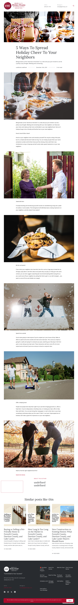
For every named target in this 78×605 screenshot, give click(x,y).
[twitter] (11, 592)
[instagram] (8, 592)
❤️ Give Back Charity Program (43, 569)
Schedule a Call (44, 581)
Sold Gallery (60, 581)
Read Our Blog (52, 575)
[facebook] (4, 592)
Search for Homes (51, 568)
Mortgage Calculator (51, 581)
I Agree (69, 600)
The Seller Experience (68, 575)
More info (36, 601)
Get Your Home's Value (43, 575)
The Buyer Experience (60, 575)
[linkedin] (15, 592)
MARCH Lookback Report (68, 582)
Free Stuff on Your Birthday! (43, 589)
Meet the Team (61, 567)
